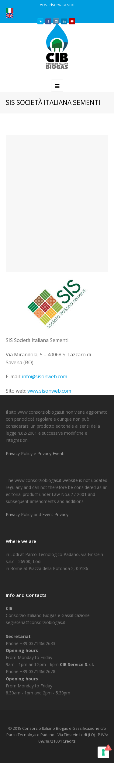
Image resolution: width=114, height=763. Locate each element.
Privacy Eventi (50, 453)
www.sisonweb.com (49, 390)
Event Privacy (55, 514)
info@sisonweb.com (44, 376)
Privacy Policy (20, 453)
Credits (69, 741)
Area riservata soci (57, 4)
